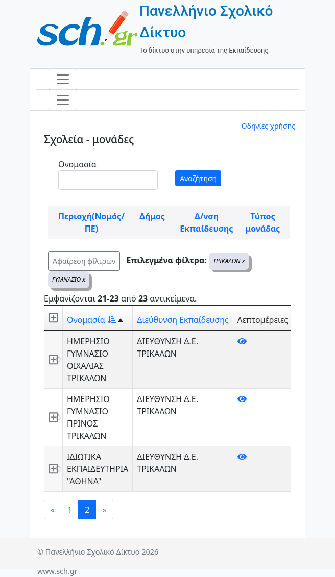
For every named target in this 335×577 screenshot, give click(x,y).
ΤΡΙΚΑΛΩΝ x (229, 261)
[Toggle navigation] (63, 79)
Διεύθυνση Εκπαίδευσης (182, 319)
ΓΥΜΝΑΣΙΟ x (68, 279)
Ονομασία (77, 164)
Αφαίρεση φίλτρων (84, 261)
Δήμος (152, 216)
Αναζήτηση (198, 178)
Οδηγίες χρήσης (268, 126)
